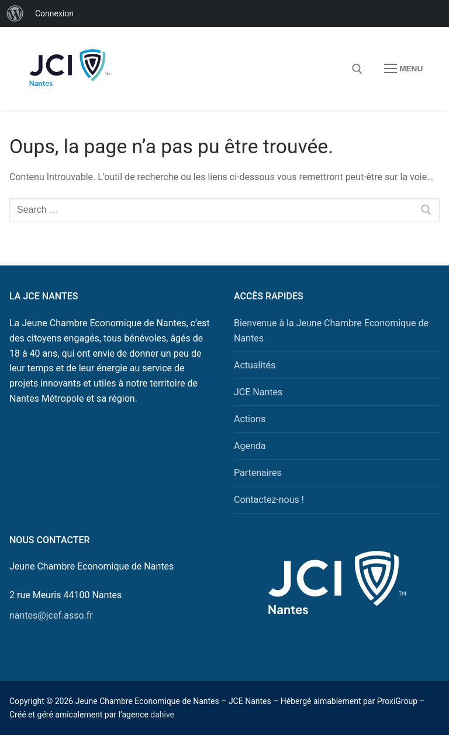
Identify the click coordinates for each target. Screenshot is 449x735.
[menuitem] (15, 13)
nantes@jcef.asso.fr (51, 615)
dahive (162, 714)
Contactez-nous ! (269, 499)
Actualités (254, 365)
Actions (249, 419)
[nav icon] (403, 69)
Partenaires (258, 472)
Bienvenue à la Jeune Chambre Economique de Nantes (331, 331)
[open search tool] (357, 69)
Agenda (249, 445)
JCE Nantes (258, 392)
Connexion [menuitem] (54, 13)
